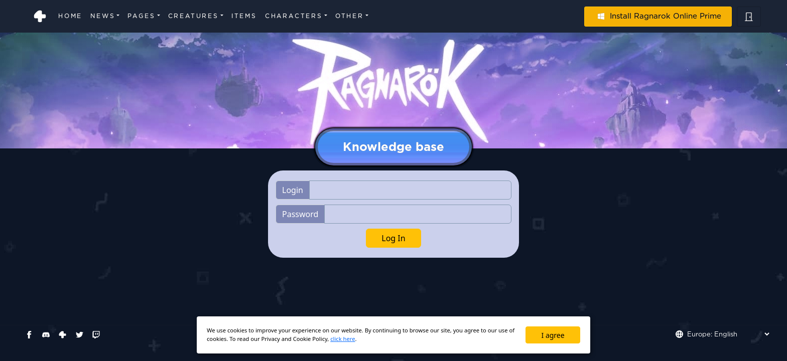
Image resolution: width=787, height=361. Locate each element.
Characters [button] (294, 16)
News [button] (102, 16)
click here (342, 338)
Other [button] (349, 16)
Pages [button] (141, 16)
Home (70, 16)
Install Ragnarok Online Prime (658, 16)
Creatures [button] (193, 16)
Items (244, 16)
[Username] (410, 190)
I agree (553, 335)
